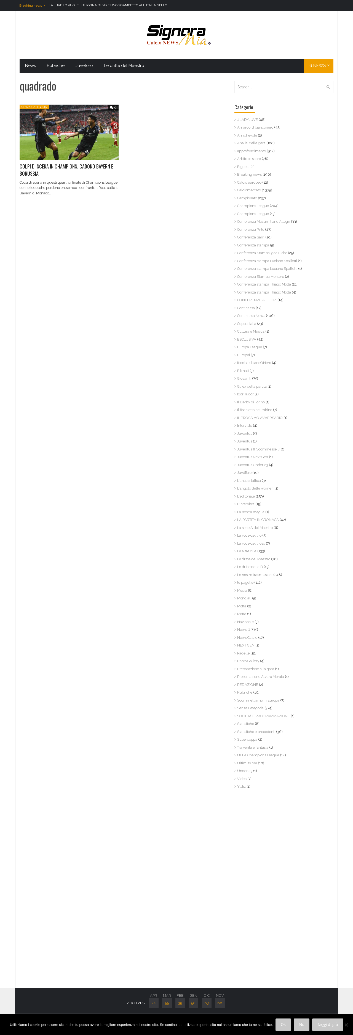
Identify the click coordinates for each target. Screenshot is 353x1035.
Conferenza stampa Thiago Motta (264, 284)
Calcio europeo (249, 182)
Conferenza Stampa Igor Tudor (262, 253)
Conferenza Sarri (250, 237)
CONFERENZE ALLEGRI (257, 300)
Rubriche (56, 65)
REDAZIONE (247, 685)
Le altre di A (246, 551)
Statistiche (245, 724)
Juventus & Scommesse (257, 449)
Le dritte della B (250, 567)
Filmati (243, 371)
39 (180, 1003)
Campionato (247, 198)
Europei (243, 355)
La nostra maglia (250, 512)
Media (242, 590)
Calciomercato (249, 190)
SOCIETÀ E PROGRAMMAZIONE (263, 716)
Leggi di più (327, 1024)
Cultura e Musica (250, 331)
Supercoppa (247, 739)
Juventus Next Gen (252, 457)
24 (154, 1003)
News (30, 65)
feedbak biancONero (254, 363)
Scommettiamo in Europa (258, 700)
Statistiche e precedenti (256, 732)
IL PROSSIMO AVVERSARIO (260, 418)
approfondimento (251, 151)
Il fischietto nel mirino (254, 410)
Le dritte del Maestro (124, 65)
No (301, 1024)
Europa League (249, 347)
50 (193, 1003)
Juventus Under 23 (252, 465)
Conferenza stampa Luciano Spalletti (267, 269)
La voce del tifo (249, 535)
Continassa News (251, 316)
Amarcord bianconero (255, 127)
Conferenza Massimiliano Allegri (263, 221)
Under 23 (244, 771)
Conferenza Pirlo (250, 229)
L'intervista (246, 504)
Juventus (244, 433)
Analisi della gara (251, 143)
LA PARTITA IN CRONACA (258, 520)
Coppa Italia (246, 324)
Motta (241, 606)
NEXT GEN (246, 645)
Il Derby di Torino (251, 402)
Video (242, 779)
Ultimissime (247, 763)
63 (206, 1003)
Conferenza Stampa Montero (260, 277)
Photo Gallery (248, 661)
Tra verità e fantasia (252, 747)
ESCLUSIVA (246, 339)
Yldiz (241, 786)
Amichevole (247, 135)
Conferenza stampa (253, 245)
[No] (346, 1025)
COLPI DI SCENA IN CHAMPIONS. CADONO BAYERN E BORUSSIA (66, 170)
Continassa (246, 308)
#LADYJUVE (247, 120)
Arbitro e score (249, 159)
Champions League (253, 206)
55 (167, 1003)
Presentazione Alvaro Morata (260, 677)
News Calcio (247, 637)
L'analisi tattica (249, 481)
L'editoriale (246, 496)
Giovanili (244, 378)
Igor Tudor (245, 394)
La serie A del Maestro (255, 528)
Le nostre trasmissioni (254, 575)
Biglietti (243, 167)
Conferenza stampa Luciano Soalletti (267, 261)
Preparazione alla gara (255, 669)
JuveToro (84, 65)
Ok (283, 1024)
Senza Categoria (34, 106)
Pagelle (243, 653)
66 (219, 1003)
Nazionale (245, 622)
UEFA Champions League (258, 755)
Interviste (244, 425)
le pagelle (245, 582)
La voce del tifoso (251, 543)
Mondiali (244, 598)
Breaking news (249, 174)
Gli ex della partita (252, 386)
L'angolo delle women (255, 488)
